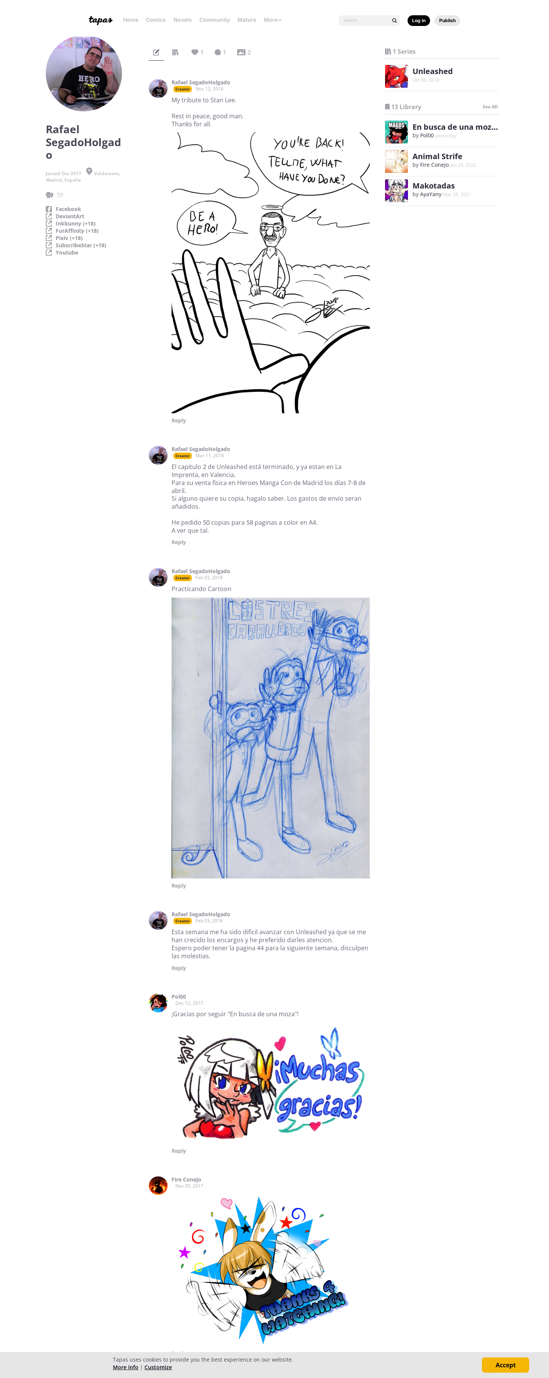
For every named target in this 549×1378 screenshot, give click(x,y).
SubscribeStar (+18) (81, 245)
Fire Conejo (186, 1179)
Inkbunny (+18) (76, 224)
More (273, 19)
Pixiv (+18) (69, 238)
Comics (156, 19)
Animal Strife (437, 156)
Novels (182, 19)
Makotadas (434, 186)
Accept (506, 1365)
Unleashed (433, 71)
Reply (179, 420)
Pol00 (179, 996)
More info (125, 1367)
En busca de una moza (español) (473, 127)
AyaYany (430, 194)
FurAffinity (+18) (77, 231)
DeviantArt (70, 216)
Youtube (67, 253)
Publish (447, 20)
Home (130, 19)
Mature (247, 19)
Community (214, 19)
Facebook (68, 209)
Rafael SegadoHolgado (201, 82)
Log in (418, 20)
